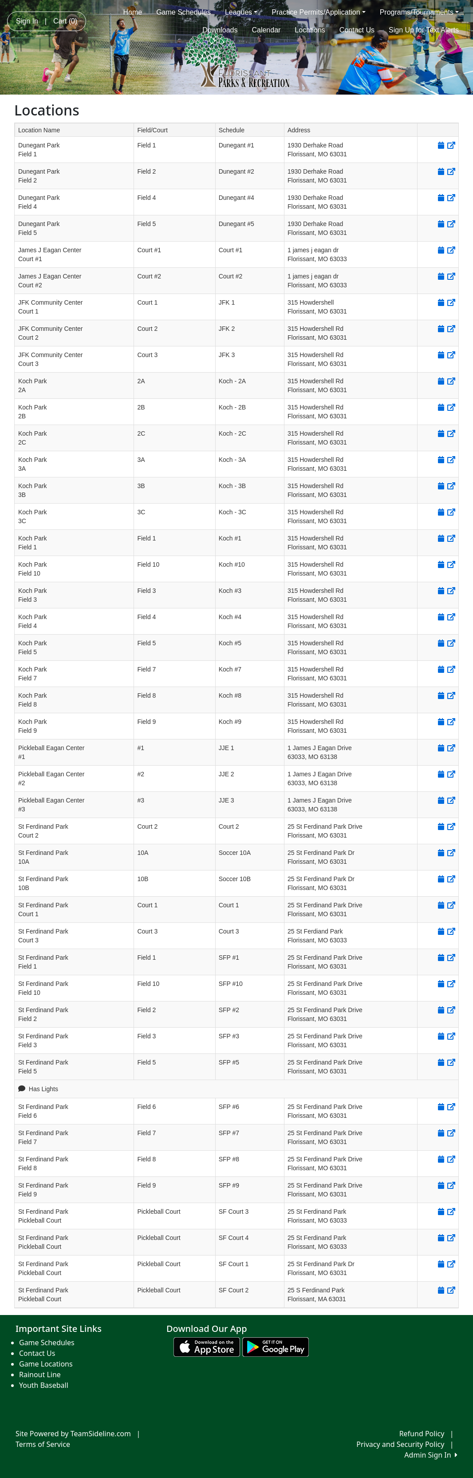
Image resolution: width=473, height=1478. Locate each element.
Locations (310, 30)
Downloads (219, 30)
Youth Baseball (43, 1385)
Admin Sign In (430, 1455)
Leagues (241, 12)
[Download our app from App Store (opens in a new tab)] (206, 1346)
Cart (65, 21)
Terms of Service (43, 1444)
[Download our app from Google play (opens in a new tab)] (275, 1346)
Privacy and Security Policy (400, 1444)
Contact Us (356, 30)
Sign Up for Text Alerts (424, 30)
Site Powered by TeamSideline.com (73, 1433)
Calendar (266, 30)
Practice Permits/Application (318, 12)
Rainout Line (40, 1374)
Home (132, 12)
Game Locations (46, 1364)
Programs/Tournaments (419, 12)
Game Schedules (183, 12)
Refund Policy (422, 1433)
